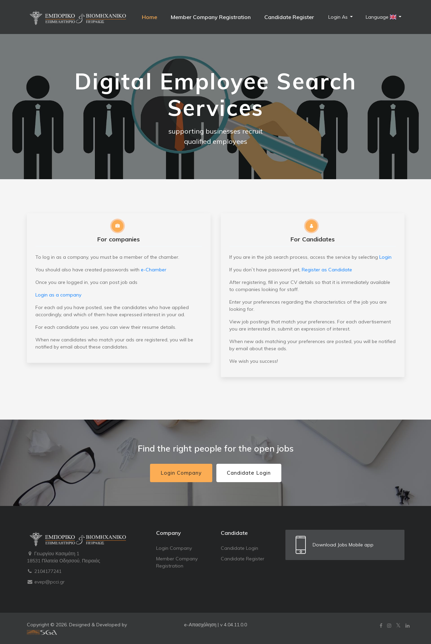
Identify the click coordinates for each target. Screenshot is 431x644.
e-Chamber (153, 270)
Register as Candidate (327, 270)
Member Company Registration (211, 17)
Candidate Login (249, 473)
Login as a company (58, 295)
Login (385, 257)
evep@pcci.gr (46, 582)
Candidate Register (289, 17)
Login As (338, 17)
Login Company (181, 473)
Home (149, 17)
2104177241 (44, 571)
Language (382, 17)
